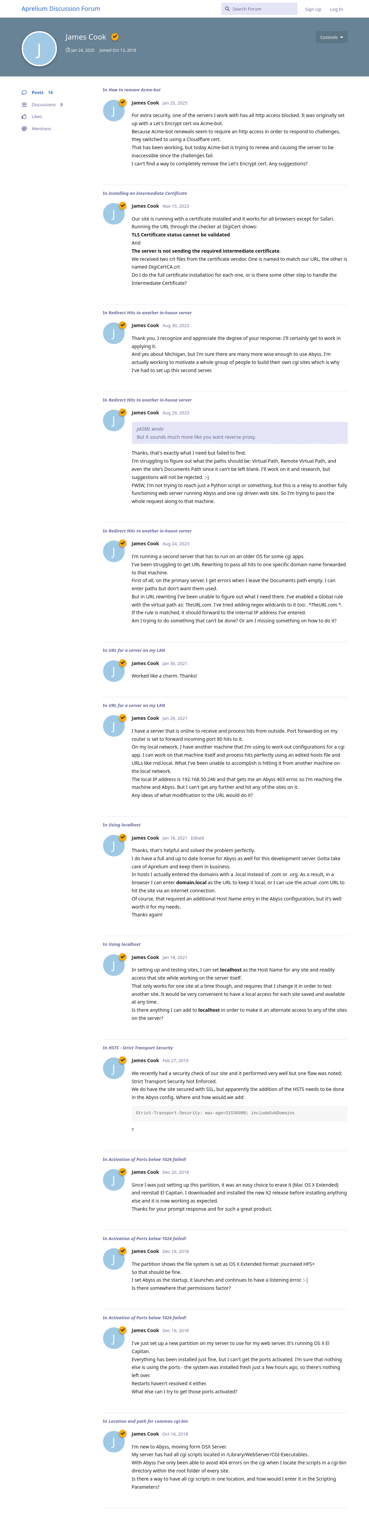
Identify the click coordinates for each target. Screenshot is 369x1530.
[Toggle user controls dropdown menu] (331, 37)
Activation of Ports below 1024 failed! (147, 1159)
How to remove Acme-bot (134, 90)
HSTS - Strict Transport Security (140, 1048)
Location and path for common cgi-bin (148, 1421)
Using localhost (124, 825)
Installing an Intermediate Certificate (147, 193)
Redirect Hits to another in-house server (149, 313)
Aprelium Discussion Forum (61, 8)
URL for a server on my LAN (136, 650)
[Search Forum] (259, 9)
